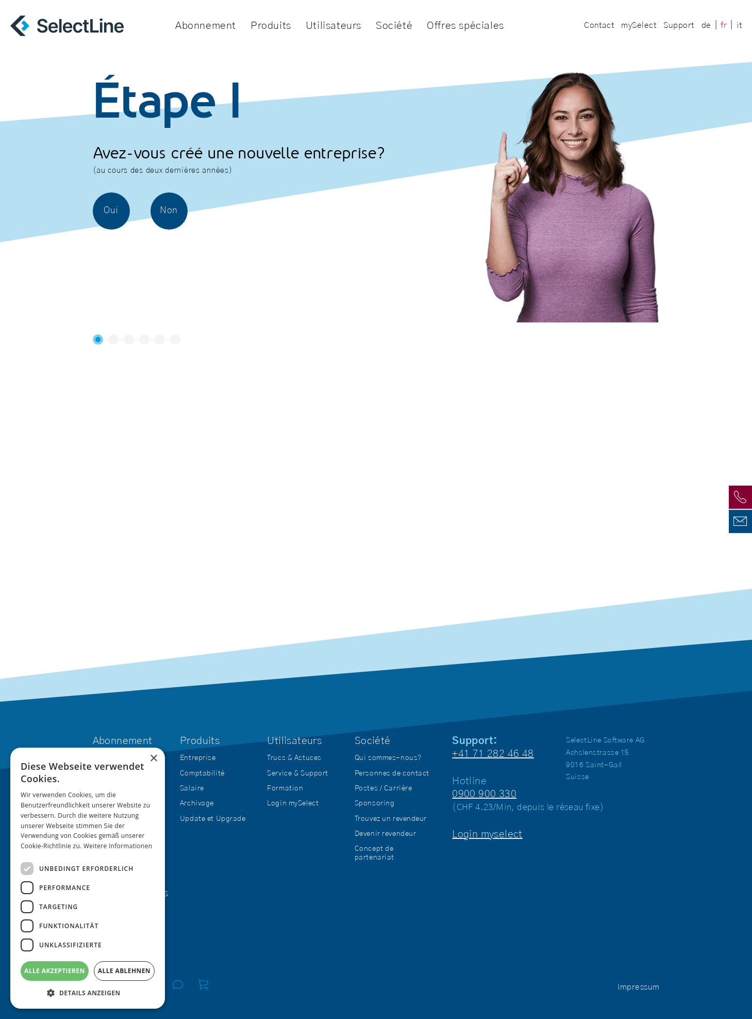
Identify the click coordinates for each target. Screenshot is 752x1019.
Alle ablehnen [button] (124, 970)
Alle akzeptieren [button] (54, 970)
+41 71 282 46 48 (492, 754)
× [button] (153, 759)
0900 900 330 (484, 794)
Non (169, 210)
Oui (111, 210)
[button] (88, 993)
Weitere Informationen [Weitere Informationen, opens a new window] (118, 846)
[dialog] (87, 878)
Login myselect (487, 834)
